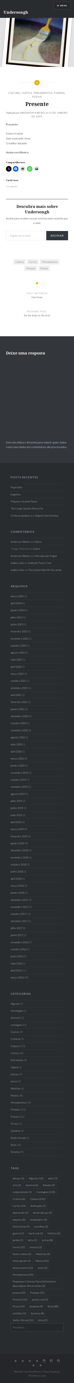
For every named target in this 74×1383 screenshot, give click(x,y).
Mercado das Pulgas (46, 555)
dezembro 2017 (19, 899)
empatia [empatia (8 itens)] (19, 1219)
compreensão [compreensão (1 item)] (22, 1192)
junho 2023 (17, 624)
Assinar (57, 235)
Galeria (14, 1067)
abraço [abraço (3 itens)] (18, 1178)
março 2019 (17, 829)
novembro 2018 (19, 857)
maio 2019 (16, 815)
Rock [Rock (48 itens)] (52, 1306)
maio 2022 (16, 659)
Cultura (14, 93)
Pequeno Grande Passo (24, 501)
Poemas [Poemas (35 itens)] (37, 1292)
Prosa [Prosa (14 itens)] (19, 1306)
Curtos (27, 93)
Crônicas (16, 1038)
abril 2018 (16, 878)
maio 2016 (16, 963)
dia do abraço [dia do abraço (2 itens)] (42, 1212)
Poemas (59, 93)
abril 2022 (16, 666)
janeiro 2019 (17, 843)
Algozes (15, 1003)
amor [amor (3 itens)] (53, 1178)
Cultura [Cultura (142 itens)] (37, 1199)
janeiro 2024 (17, 610)
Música (14, 1095)
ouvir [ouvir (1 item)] (42, 1267)
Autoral (15, 1017)
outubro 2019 (18, 779)
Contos (15, 1031)
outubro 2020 (18, 723)
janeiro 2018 (17, 892)
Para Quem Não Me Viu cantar (45, 569)
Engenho (16, 494)
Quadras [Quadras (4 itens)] (36, 1306)
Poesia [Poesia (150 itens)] (20, 1299)
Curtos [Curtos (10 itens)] (19, 1205)
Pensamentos (43, 93)
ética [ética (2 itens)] (42, 1320)
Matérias (15, 1088)
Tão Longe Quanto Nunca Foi (27, 508)
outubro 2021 (18, 680)
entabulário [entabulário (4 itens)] (38, 1219)
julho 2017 (16, 928)
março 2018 (17, 885)
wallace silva (17, 562)
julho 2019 (16, 800)
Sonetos (15, 1151)
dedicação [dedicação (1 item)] (38, 1205)
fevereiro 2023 (19, 631)
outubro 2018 (18, 864)
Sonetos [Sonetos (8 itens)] (37, 1313)
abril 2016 (16, 970)
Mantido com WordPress (27, 1371)
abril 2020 (16, 751)
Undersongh (15, 12)
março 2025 (17, 596)
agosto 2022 (18, 652)
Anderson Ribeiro (32, 112)
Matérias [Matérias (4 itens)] (43, 1254)
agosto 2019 (18, 793)
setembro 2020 (19, 730)
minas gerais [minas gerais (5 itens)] (22, 1260)
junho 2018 (17, 871)
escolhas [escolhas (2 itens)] (41, 1226)
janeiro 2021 (17, 709)
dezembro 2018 (19, 850)
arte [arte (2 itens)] (17, 1185)
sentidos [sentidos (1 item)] (19, 1313)
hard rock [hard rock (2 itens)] (36, 1233)
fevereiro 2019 (19, 836)
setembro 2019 (19, 786)
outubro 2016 (18, 949)
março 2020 (17, 758)
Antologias (17, 1010)
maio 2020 (16, 744)
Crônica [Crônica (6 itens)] (19, 1199)
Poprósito (16, 487)
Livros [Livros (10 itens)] (19, 1247)
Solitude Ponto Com (39, 562)
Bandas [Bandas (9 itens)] (49, 1185)
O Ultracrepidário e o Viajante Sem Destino (35, 515)
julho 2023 (16, 617)
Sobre (38, 541)
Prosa (14, 1123)
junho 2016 (17, 956)
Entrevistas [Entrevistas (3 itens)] (21, 1226)
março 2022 (17, 673)
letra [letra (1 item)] (32, 1240)
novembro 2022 (19, 638)
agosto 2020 (18, 737)
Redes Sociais (18, 1137)
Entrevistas (17, 1060)
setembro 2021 (19, 688)
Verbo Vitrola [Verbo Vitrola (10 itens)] (23, 1320)
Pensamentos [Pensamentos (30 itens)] (23, 1274)
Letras (14, 1074)
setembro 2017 (19, 921)
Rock (13, 1144)
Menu (63, 5)
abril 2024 (16, 603)
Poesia (37, 96)
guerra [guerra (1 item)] (18, 1233)
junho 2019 (17, 807)
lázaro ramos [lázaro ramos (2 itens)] (22, 1254)
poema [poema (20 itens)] (19, 1292)
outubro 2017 (18, 913)
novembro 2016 (19, 942)
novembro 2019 (19, 772)
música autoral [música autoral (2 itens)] (23, 1267)
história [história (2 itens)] (54, 1233)
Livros (14, 1081)
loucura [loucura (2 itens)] (36, 1247)
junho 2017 (17, 935)
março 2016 (17, 977)
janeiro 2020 (17, 765)
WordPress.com (37, 1375)
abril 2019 (16, 822)
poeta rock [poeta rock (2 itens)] (40, 1299)
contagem (16, 1024)
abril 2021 (16, 695)
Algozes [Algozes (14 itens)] (36, 1178)
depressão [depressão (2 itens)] (20, 1212)
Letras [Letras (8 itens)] (47, 1240)
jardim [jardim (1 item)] (18, 1240)
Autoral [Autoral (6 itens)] (32, 1185)
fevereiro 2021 (19, 702)
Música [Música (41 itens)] (42, 1260)
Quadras (15, 1130)
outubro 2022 (18, 645)
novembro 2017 (19, 906)
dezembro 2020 (19, 716)
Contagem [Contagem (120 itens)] (45, 1192)
